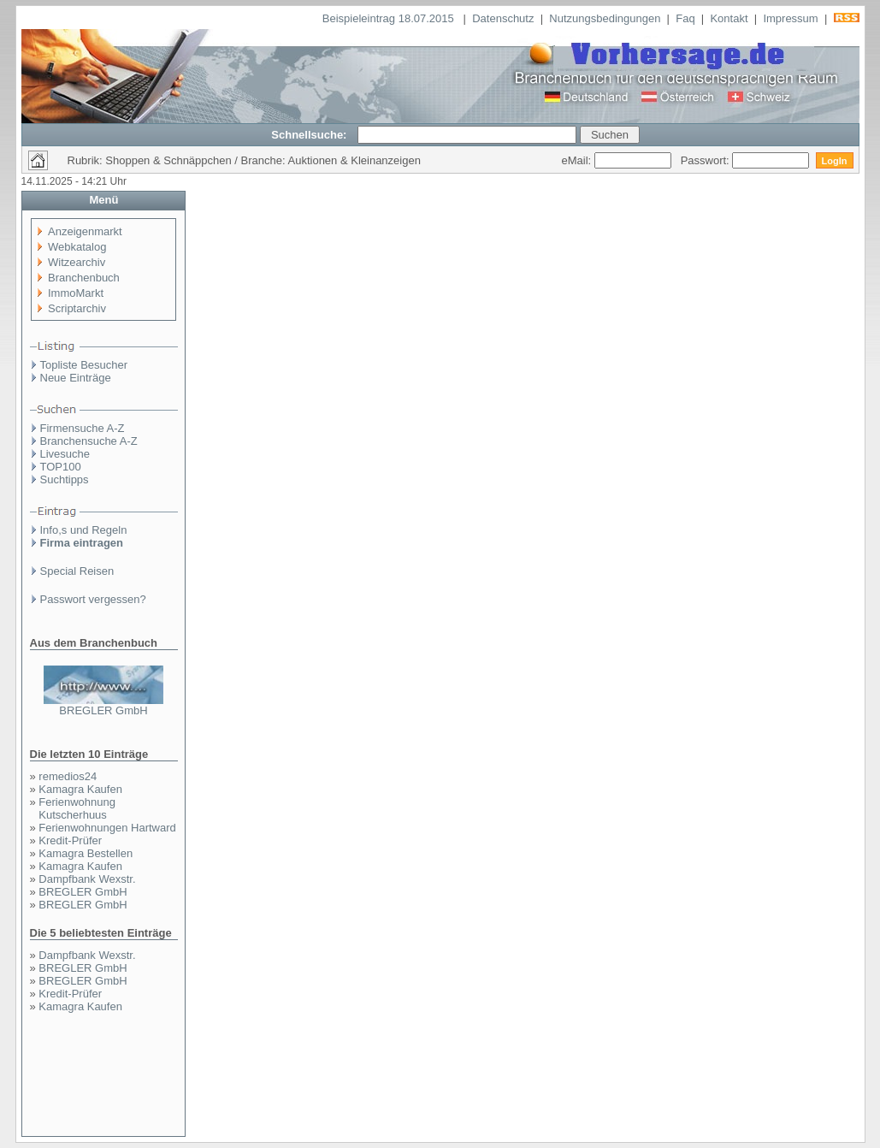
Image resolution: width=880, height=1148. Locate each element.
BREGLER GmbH (103, 710)
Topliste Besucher (84, 364)
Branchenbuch (84, 277)
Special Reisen (77, 571)
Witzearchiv (76, 262)
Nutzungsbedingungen (604, 18)
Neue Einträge (75, 377)
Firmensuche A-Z (82, 428)
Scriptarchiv (77, 308)
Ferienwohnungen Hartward (106, 827)
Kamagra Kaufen (80, 789)
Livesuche (65, 453)
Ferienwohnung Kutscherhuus (76, 808)
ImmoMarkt (75, 293)
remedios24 (67, 776)
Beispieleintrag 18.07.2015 (390, 18)
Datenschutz (503, 18)
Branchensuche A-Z (89, 441)
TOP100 (60, 466)
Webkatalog (77, 246)
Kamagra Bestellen (85, 853)
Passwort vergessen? (93, 599)
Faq (685, 18)
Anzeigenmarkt (85, 231)
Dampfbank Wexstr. (86, 879)
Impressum (790, 18)
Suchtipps (64, 479)
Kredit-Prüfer (70, 840)
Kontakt (728, 18)
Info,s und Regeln (83, 530)
